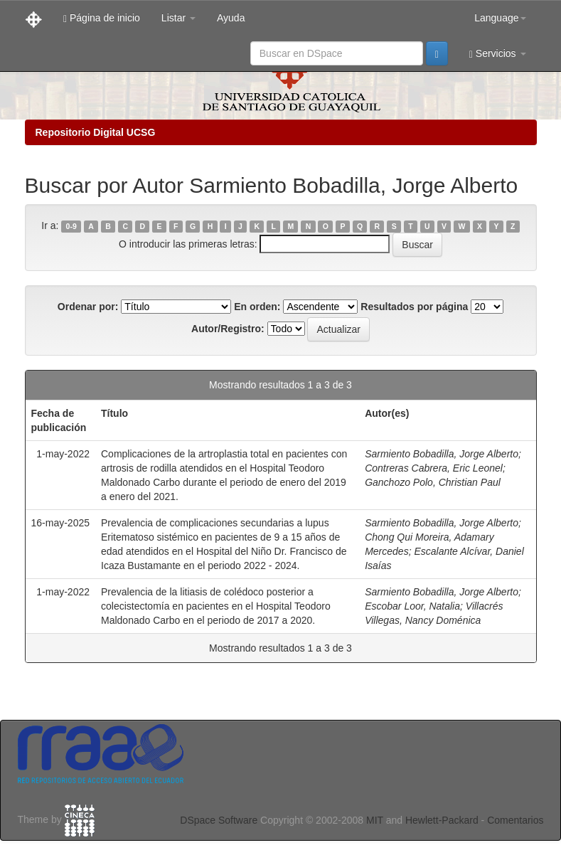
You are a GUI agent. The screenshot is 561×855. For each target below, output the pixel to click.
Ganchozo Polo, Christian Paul (433, 482)
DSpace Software (218, 820)
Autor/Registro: (228, 328)
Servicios (497, 54)
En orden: (257, 306)
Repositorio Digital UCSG (96, 132)
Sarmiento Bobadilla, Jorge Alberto (441, 454)
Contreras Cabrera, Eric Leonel (434, 468)
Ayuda (231, 17)
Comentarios (515, 820)
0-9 (71, 226)
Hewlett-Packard (442, 820)
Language (499, 17)
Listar (178, 17)
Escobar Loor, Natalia (412, 606)
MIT (374, 820)
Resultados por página (414, 306)
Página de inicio (101, 18)
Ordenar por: (88, 306)
